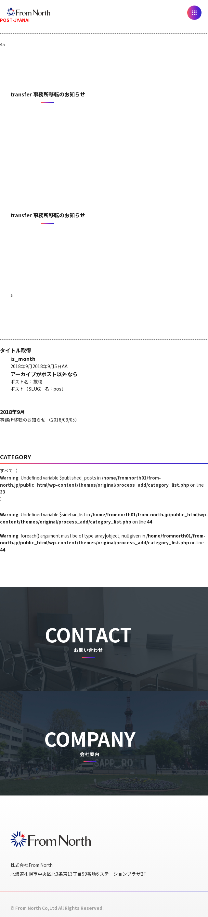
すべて (102, 484)
